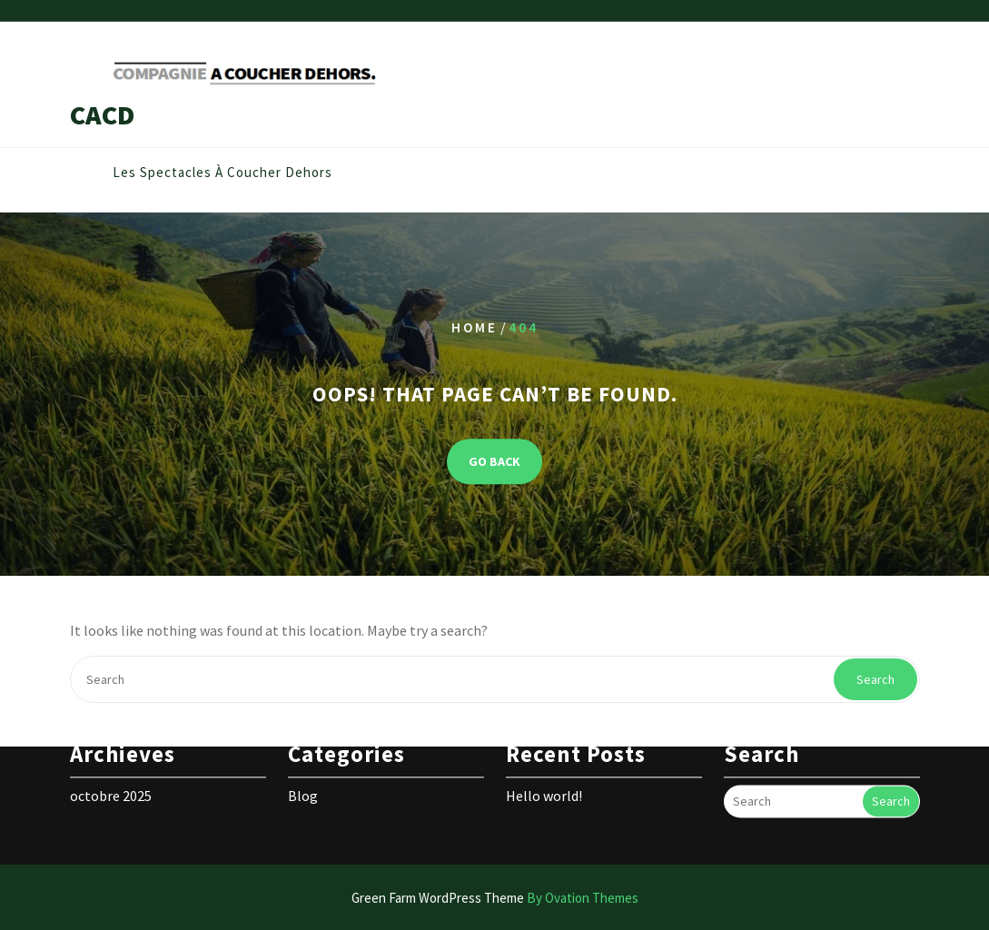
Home (474, 327)
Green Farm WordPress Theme (494, 897)
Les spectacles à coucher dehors (222, 173)
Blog (303, 781)
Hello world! (544, 781)
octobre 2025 (111, 781)
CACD (102, 114)
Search (875, 679)
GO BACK (494, 462)
